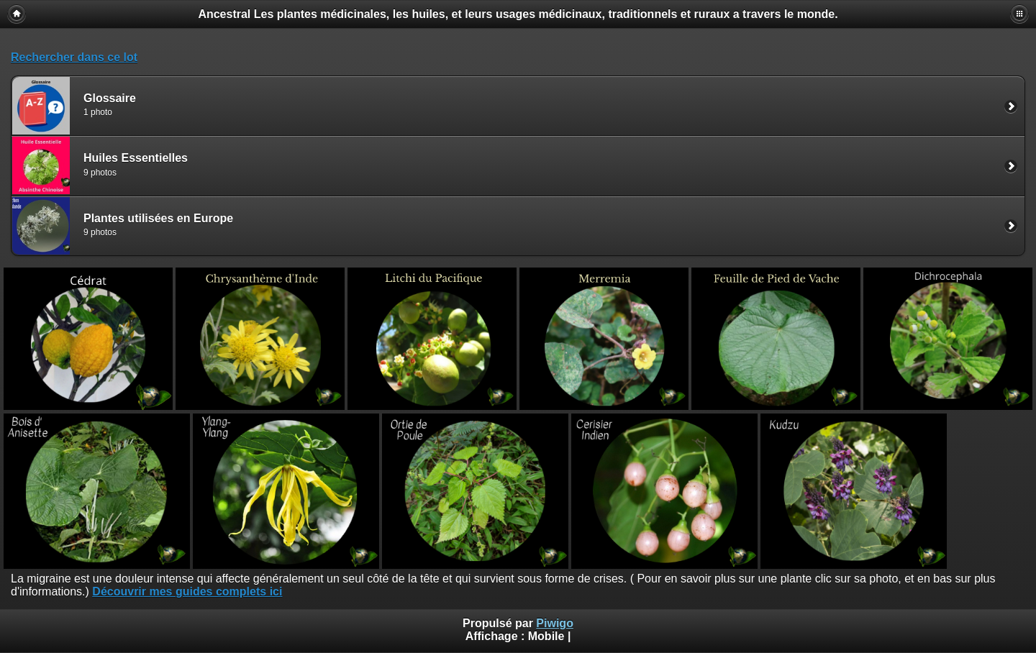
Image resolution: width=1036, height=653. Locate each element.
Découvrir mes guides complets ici (187, 591)
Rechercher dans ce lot (74, 57)
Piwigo (554, 623)
